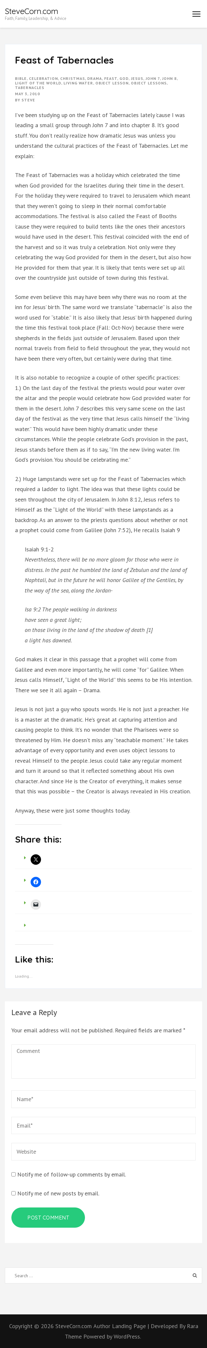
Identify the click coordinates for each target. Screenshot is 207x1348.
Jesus (137, 78)
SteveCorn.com (31, 11)
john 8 (169, 78)
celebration (43, 78)
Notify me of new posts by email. (58, 1193)
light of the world (38, 83)
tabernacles (29, 87)
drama (94, 78)
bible (21, 78)
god (124, 78)
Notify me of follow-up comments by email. (71, 1174)
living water (78, 83)
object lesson (112, 83)
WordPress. (127, 1336)
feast (110, 78)
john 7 (152, 78)
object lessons (149, 83)
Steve (28, 99)
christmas (72, 78)
